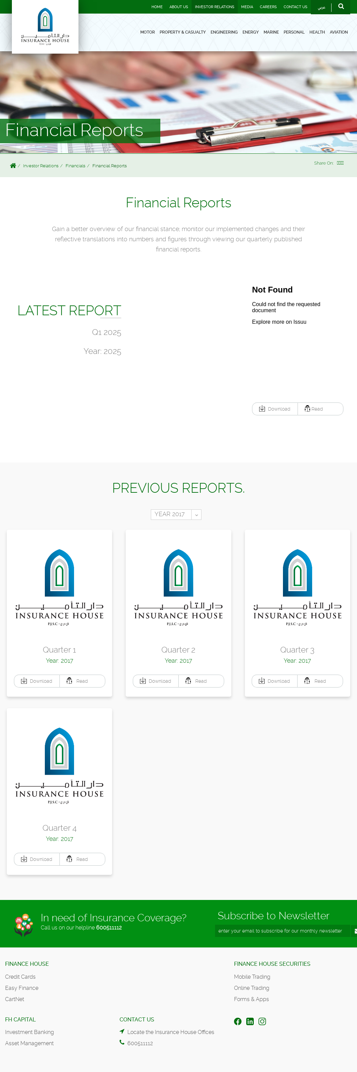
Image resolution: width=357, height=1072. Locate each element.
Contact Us (295, 7)
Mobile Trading (252, 977)
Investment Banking (29, 1032)
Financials (75, 165)
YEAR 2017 (170, 514)
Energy (251, 32)
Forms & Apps (251, 999)
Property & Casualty (183, 32)
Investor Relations (214, 7)
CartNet (14, 999)
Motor (147, 32)
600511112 (109, 927)
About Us (178, 7)
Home (157, 7)
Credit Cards (20, 977)
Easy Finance (21, 988)
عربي (321, 7)
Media (247, 7)
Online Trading (251, 988)
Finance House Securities (272, 964)
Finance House (27, 964)
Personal (294, 32)
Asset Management (29, 1043)
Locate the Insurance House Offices (170, 1032)
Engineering (224, 32)
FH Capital (20, 1019)
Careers (268, 7)
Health (317, 32)
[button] (275, 408)
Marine (271, 32)
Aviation (339, 32)
